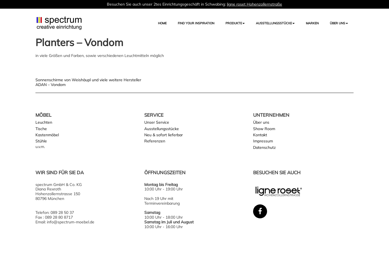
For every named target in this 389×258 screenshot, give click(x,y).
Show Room (264, 128)
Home (162, 23)
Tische (41, 128)
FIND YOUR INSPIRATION (196, 23)
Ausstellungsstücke (161, 128)
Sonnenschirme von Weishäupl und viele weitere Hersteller (88, 79)
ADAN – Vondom (50, 84)
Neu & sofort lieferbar (163, 134)
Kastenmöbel (47, 134)
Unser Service (156, 122)
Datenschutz (264, 147)
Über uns (339, 23)
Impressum (263, 141)
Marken (312, 23)
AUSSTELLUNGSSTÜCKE (275, 23)
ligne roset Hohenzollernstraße (254, 4)
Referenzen (154, 141)
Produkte (235, 23)
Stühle (41, 141)
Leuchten (43, 122)
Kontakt (260, 134)
